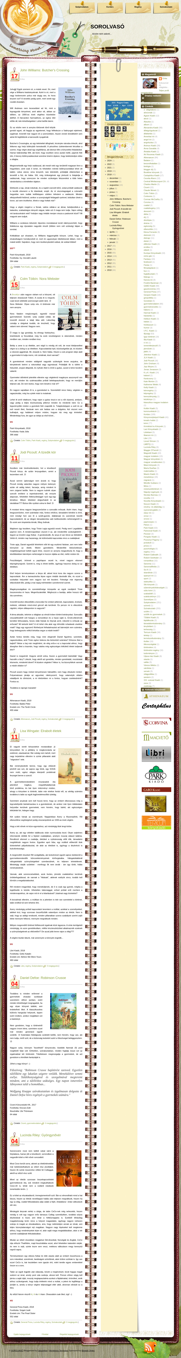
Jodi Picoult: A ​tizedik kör (38, 452)
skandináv (148, 572)
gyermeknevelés (151, 307)
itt (32, 1294)
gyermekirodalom (34, 1123)
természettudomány (152, 638)
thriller (146, 641)
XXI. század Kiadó (152, 680)
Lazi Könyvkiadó (151, 429)
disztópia (147, 220)
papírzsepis (149, 522)
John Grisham (150, 363)
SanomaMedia (150, 567)
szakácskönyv (150, 596)
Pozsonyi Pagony (151, 540)
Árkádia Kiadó (150, 151)
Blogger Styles (88, 1350)
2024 (109, 160)
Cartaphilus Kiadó (151, 175)
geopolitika (148, 298)
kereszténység (150, 396)
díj (145, 217)
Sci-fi (146, 570)
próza (146, 546)
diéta (146, 214)
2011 (109, 267)
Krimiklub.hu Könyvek (153, 426)
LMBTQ (147, 444)
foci (145, 271)
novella (147, 498)
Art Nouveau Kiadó (152, 154)
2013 (109, 260)
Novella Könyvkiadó (152, 501)
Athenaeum (25, 719)
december (114, 178)
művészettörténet (151, 489)
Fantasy (147, 259)
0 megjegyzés (58, 267)
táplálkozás (149, 620)
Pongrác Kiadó (150, 537)
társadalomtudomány (153, 623)
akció (146, 118)
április (112, 232)
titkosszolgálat (150, 644)
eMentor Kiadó (150, 244)
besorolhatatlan (150, 163)
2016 (109, 249)
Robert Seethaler (151, 558)
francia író (148, 280)
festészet (148, 262)
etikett (146, 250)
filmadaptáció (149, 268)
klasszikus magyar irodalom (156, 402)
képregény (148, 393)
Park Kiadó (25, 267)
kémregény (148, 390)
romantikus (148, 561)
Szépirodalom (81, 7)
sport (146, 578)
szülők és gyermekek (153, 614)
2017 (109, 246)
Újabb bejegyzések (22, 1334)
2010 (109, 270)
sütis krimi (148, 590)
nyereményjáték (151, 510)
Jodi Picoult (35, 719)
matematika (149, 471)
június (112, 192)
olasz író (147, 513)
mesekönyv (149, 477)
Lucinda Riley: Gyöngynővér (40, 1135)
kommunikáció (150, 411)
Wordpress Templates (58, 1350)
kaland (147, 375)
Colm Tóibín (26, 441)
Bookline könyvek (151, 172)
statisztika (148, 582)
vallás (146, 662)
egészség (148, 226)
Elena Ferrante (150, 232)
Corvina (147, 202)
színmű (147, 605)
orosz (146, 516)
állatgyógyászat (150, 130)
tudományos (149, 653)
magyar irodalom (151, 456)
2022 (109, 164)
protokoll (147, 543)
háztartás (148, 316)
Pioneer (147, 534)
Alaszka (147, 122)
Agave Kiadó (149, 116)
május (112, 195)
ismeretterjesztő (151, 345)
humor (146, 328)
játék (146, 351)
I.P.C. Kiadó (149, 331)
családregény (149, 208)
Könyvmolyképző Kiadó (154, 417)
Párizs (146, 525)
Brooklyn (16, 294)
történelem (148, 647)
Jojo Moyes (149, 366)
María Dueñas (150, 468)
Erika (165, 78)
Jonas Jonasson (151, 369)
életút (146, 241)
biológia (147, 166)
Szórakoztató (166, 7)
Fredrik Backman (151, 283)
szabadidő (148, 593)
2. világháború (150, 110)
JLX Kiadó (148, 357)
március (113, 235)
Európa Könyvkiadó (152, 253)
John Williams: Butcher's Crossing (44, 70)
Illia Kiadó (148, 340)
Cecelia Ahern (150, 178)
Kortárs (109, 7)
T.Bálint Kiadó (150, 617)
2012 (109, 263)
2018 (109, 174)
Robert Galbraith (151, 555)
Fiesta (146, 265)
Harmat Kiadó (150, 313)
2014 (109, 256)
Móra (146, 486)
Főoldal (45, 1334)
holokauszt (148, 325)
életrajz (147, 238)
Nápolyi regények (151, 492)
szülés (146, 611)
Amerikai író (149, 136)
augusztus (114, 185)
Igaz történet (149, 337)
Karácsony (148, 378)
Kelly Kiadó (149, 387)
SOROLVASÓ (107, 27)
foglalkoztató (149, 274)
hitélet (146, 322)
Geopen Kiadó (150, 295)
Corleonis (148, 196)
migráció (147, 480)
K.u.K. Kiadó (149, 372)
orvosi (146, 519)
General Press (26, 1322)
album (146, 124)
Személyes (148, 599)
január (112, 242)
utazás (147, 659)
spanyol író (148, 576)
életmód (147, 235)
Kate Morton (149, 381)
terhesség (148, 629)
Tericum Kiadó (150, 632)
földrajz (147, 277)
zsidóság (147, 686)
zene (146, 683)
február (113, 239)
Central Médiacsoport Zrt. (155, 181)
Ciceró (23, 1123)
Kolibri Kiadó (149, 408)
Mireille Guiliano (151, 483)
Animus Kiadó (150, 145)
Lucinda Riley (38, 1322)
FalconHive (43, 1350)
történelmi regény (151, 650)
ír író (146, 343)
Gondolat (148, 301)
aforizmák (148, 113)
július (112, 188)
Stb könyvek (149, 584)
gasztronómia (150, 289)
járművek (148, 349)
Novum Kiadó (150, 504)
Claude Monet (150, 190)
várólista (147, 668)
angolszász (149, 142)
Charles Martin (150, 184)
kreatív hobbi (149, 420)
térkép (146, 635)
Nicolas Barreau (151, 495)
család (147, 205)
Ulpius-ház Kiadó (151, 656)
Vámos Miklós (150, 665)
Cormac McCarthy (152, 199)
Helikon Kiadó (150, 319)
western (147, 677)
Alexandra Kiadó (151, 128)
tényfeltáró (148, 626)
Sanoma (147, 564)
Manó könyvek (150, 465)
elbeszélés (148, 229)
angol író (147, 139)
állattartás (148, 134)
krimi (146, 423)
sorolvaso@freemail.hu (151, 103)
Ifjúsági (147, 334)
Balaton (147, 160)
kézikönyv (148, 399)
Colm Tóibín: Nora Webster (39, 279)
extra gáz (148, 256)
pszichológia (149, 549)
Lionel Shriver (150, 441)
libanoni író (148, 435)
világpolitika (149, 674)
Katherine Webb (151, 384)
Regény (138, 7)
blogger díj (148, 169)
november (114, 181)
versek (147, 671)
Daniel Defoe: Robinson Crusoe (43, 978)
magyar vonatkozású (153, 462)
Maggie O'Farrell (151, 450)
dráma (146, 223)
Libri (22, 966)
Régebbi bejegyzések (69, 1334)
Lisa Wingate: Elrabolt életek (40, 731)
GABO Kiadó (149, 286)
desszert (147, 211)
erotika (147, 247)
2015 (109, 253)
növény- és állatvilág (153, 507)
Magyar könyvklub (152, 459)
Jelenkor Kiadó (150, 355)
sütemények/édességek (154, 587)
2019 (109, 171)
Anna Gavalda (150, 148)
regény (33, 267)
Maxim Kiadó (149, 474)
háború (147, 310)
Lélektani (148, 432)
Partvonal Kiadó (151, 531)
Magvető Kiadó (150, 453)
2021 (109, 168)
